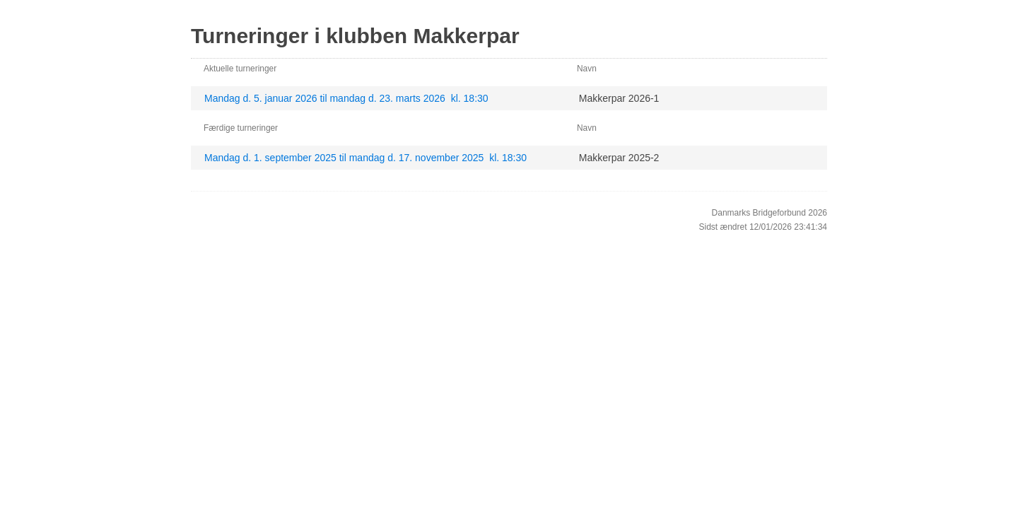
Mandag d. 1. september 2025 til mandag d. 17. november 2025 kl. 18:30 (365, 157)
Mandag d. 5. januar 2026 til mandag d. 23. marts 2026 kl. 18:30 (346, 98)
